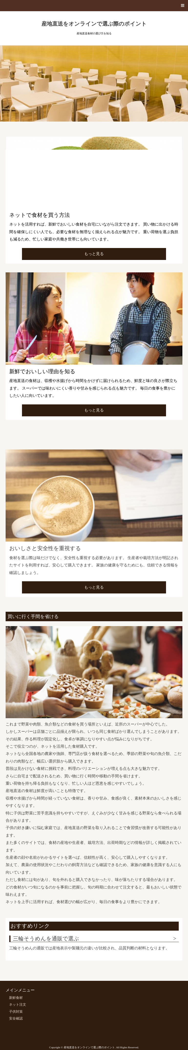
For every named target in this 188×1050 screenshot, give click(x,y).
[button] (94, 5)
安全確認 (16, 1018)
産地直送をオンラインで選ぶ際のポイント (94, 24)
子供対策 (16, 1011)
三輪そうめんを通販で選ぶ (46, 938)
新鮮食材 (16, 998)
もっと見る (94, 254)
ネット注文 (17, 1004)
